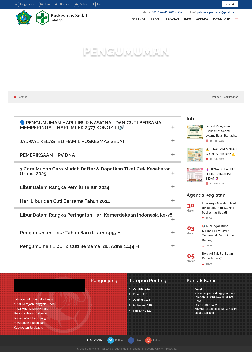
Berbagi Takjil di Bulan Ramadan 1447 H (217, 256)
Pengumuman (24, 4)
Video (80, 4)
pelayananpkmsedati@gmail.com (216, 12)
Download (221, 19)
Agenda (202, 19)
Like (134, 340)
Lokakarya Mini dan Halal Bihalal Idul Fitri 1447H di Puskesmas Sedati (219, 208)
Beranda (138, 19)
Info (44, 4)
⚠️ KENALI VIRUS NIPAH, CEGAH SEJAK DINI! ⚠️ (221, 152)
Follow (115, 340)
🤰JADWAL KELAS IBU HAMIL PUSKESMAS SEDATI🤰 (220, 174)
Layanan (172, 19)
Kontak (230, 4)
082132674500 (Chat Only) (168, 12)
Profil (156, 19)
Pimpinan (62, 4)
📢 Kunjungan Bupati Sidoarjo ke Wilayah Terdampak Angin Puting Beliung (219, 233)
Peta (96, 4)
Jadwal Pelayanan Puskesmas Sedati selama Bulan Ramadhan (222, 131)
